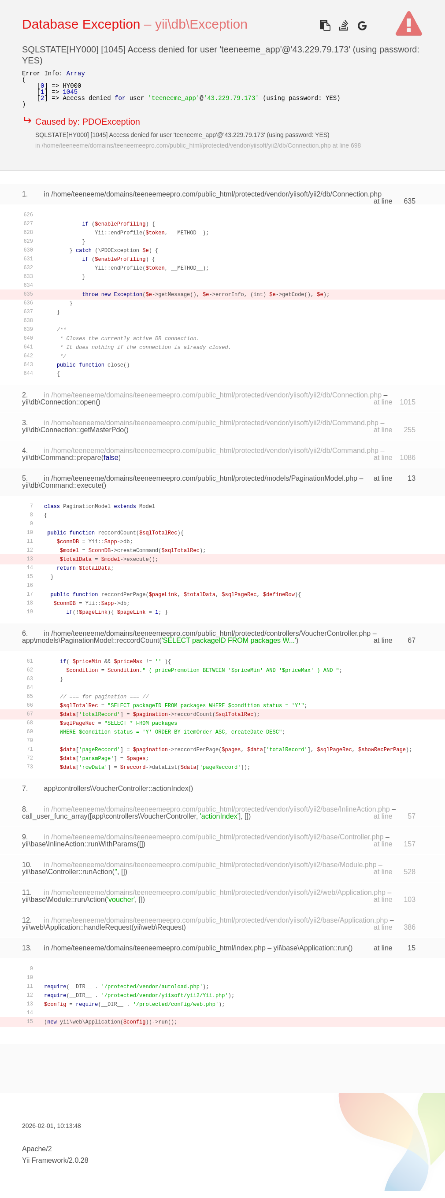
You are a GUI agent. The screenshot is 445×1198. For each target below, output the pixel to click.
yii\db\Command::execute (62, 485)
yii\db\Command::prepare (61, 457)
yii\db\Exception (201, 24)
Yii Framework (44, 1160)
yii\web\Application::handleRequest (76, 927)
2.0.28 (78, 1160)
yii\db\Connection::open (59, 402)
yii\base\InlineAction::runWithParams (79, 844)
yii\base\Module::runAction (63, 899)
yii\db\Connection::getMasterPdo (73, 430)
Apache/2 (37, 1149)
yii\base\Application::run (311, 948)
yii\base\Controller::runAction (67, 871)
